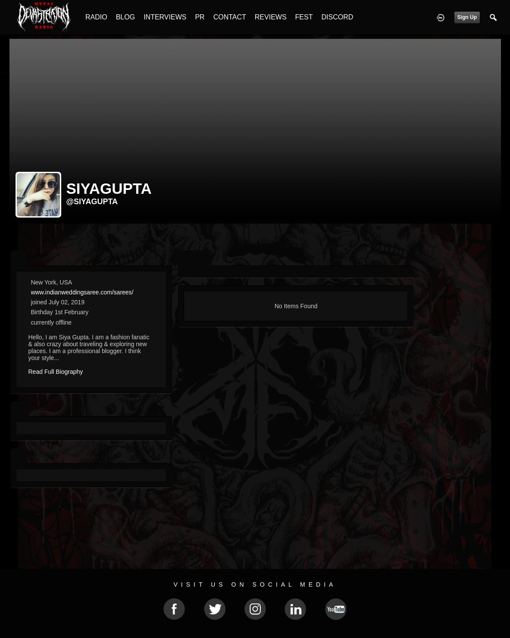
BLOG (125, 17)
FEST (304, 17)
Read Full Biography (55, 371)
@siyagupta (92, 201)
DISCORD (337, 17)
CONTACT (229, 17)
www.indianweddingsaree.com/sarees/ (82, 292)
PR (199, 17)
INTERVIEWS (165, 17)
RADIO (96, 17)
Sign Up (467, 17)
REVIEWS (271, 17)
